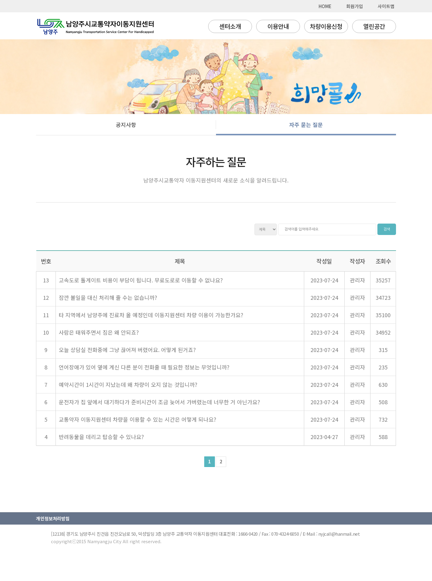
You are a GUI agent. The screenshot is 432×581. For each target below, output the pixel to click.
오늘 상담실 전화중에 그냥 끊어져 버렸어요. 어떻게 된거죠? (127, 350)
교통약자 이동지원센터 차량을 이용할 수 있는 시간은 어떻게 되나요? (137, 419)
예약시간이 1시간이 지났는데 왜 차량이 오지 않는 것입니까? (128, 384)
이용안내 (278, 26)
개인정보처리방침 (53, 518)
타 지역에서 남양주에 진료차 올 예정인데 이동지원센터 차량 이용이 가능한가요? (151, 315)
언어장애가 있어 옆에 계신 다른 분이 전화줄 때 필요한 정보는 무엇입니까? (144, 367)
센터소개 (230, 26)
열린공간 (374, 26)
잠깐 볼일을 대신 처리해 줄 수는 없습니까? (108, 297)
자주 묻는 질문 (306, 124)
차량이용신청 (326, 26)
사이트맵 (386, 6)
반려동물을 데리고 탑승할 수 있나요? (101, 437)
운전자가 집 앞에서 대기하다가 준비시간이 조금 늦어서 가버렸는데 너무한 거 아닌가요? (159, 402)
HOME (325, 6)
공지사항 (126, 124)
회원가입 (354, 6)
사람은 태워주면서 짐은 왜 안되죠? (99, 332)
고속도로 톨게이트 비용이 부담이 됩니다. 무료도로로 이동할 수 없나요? (141, 280)
